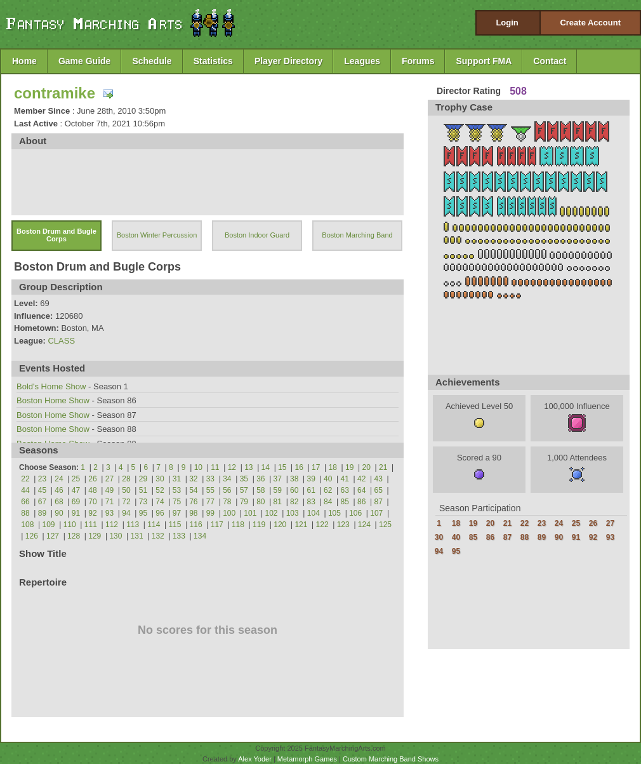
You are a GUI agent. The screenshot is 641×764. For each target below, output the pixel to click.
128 (73, 536)
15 (282, 467)
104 (313, 513)
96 (159, 513)
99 (210, 513)
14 (265, 467)
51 (143, 490)
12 (232, 467)
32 (193, 478)
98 (193, 513)
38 (294, 478)
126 (31, 536)
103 (292, 513)
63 (345, 490)
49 (109, 490)
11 (215, 467)
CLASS (61, 340)
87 (378, 501)
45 (42, 490)
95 (143, 513)
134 (200, 536)
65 (378, 490)
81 (278, 501)
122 (322, 524)
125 (385, 524)
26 (92, 478)
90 (59, 513)
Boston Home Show (53, 400)
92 (92, 513)
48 (92, 490)
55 (210, 490)
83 (311, 501)
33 (210, 478)
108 (27, 524)
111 (90, 524)
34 (227, 478)
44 (25, 490)
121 (300, 524)
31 (177, 478)
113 (132, 524)
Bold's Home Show (51, 386)
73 (143, 501)
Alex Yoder (255, 759)
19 (349, 467)
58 (260, 490)
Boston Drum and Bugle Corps (56, 235)
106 (355, 513)
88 (25, 513)
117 (217, 524)
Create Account (590, 22)
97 (177, 513)
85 (345, 501)
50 (126, 490)
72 (126, 501)
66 (25, 501)
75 (177, 501)
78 (227, 501)
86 (361, 501)
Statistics (213, 61)
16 (299, 467)
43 (378, 478)
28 (126, 478)
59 (278, 490)
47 (76, 490)
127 (52, 536)
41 (345, 478)
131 (137, 536)
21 (383, 467)
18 (333, 467)
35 (244, 478)
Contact (549, 61)
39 (311, 478)
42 (361, 478)
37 (278, 478)
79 (244, 501)
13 (248, 467)
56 (227, 490)
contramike (54, 93)
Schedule (151, 61)
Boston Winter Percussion (157, 235)
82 (294, 501)
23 (42, 478)
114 (153, 524)
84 (328, 501)
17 (316, 467)
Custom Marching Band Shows (391, 759)
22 (25, 478)
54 (193, 490)
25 (76, 478)
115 (174, 524)
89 (42, 513)
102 (271, 513)
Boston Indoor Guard (257, 235)
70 (92, 501)
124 (364, 524)
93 (109, 513)
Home (24, 61)
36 (260, 478)
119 (259, 524)
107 (376, 513)
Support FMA (484, 61)
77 (210, 501)
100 (229, 513)
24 (59, 478)
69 (76, 501)
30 (159, 478)
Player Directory (288, 61)
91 (76, 513)
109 (49, 524)
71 (109, 501)
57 (244, 490)
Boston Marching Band (357, 235)
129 (94, 536)
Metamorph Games (307, 759)
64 (361, 490)
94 (126, 513)
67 (42, 501)
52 (159, 490)
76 (193, 501)
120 (280, 524)
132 (158, 536)
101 (250, 513)
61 (311, 490)
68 (59, 501)
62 (328, 490)
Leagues (362, 61)
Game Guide (84, 61)
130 (115, 536)
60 (294, 490)
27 (109, 478)
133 (179, 536)
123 (343, 524)
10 (198, 467)
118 (238, 524)
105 (334, 513)
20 (366, 467)
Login (507, 22)
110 (69, 524)
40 (328, 478)
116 (196, 524)
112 (111, 524)
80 (260, 501)
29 (143, 478)
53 (177, 490)
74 (159, 501)
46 (59, 490)
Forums (418, 61)
